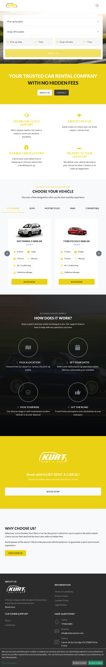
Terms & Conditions (64, 591)
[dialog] (53, 658)
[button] (44, 92)
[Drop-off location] (53, 32)
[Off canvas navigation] (97, 5)
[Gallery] (53, 253)
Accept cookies (95, 663)
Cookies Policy (62, 600)
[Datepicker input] (19, 42)
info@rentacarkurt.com (72, 633)
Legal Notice (61, 604)
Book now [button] (53, 491)
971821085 (66, 623)
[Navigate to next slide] (99, 253)
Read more (10, 607)
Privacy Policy (61, 596)
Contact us (10, 625)
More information (9, 663)
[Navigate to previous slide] (7, 253)
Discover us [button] (15, 553)
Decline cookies (79, 663)
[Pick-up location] (53, 22)
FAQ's (8, 620)
